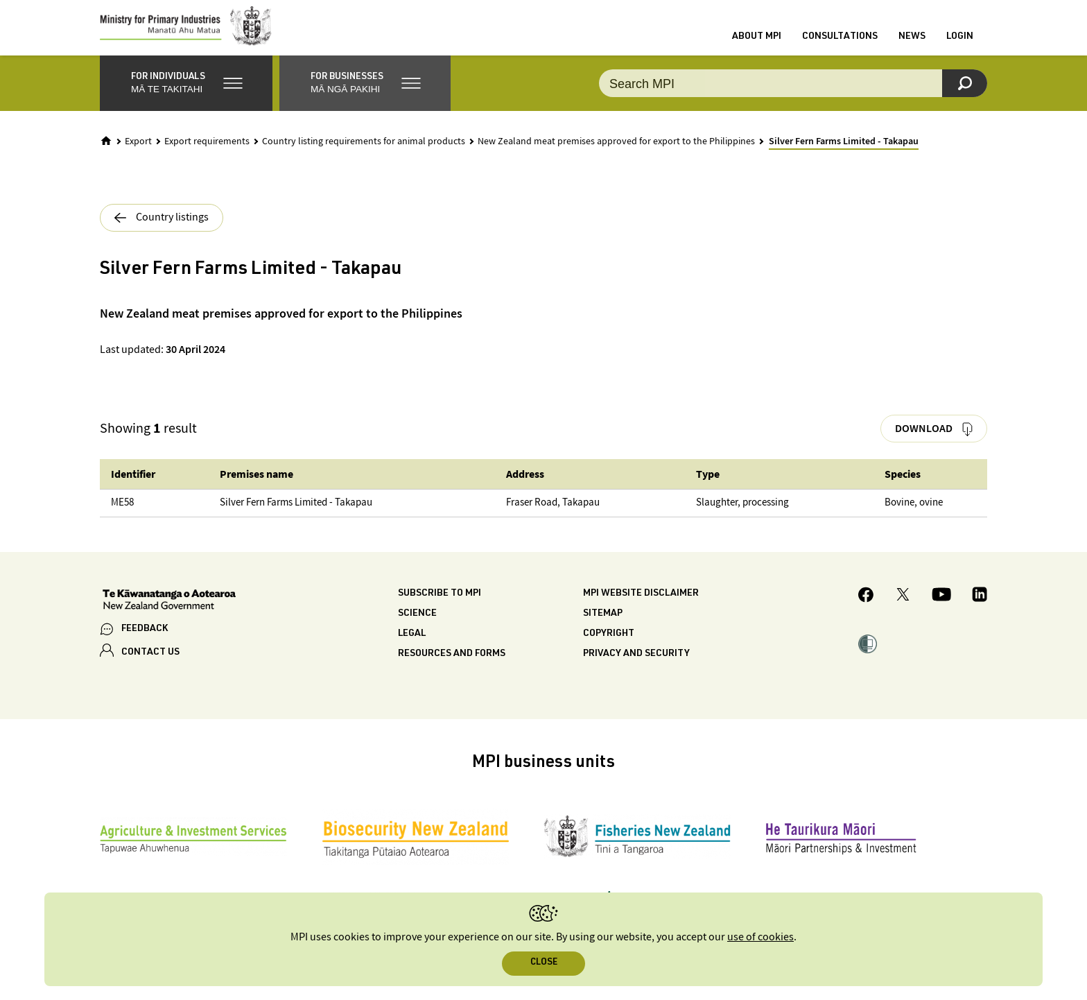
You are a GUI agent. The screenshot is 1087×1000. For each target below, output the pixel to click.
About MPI (756, 44)
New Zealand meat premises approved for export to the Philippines (616, 155)
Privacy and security (636, 668)
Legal (412, 648)
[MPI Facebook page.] (866, 611)
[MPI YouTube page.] (941, 610)
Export (138, 155)
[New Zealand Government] (169, 615)
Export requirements (207, 155)
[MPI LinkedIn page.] (979, 610)
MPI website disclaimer (641, 607)
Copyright (608, 648)
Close (543, 962)
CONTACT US (150, 666)
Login (959, 44)
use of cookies (760, 937)
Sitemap (603, 627)
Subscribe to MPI (439, 607)
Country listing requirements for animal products (363, 155)
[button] (186, 97)
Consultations (840, 44)
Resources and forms (451, 668)
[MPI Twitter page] (903, 610)
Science (417, 627)
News (911, 44)
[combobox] (793, 97)
